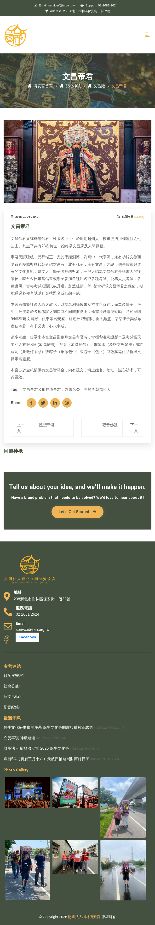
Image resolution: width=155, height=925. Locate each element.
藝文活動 (11, 697)
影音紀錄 (11, 707)
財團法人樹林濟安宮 (84, 917)
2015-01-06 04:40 (24, 216)
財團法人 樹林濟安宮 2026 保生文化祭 (36, 748)
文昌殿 (96, 86)
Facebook (27, 637)
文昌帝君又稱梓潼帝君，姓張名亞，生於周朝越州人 (67, 389)
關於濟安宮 (13, 676)
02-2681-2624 (99, 5)
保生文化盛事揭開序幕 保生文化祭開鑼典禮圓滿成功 (48, 727)
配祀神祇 (70, 86)
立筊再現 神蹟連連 (19, 738)
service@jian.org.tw (54, 5)
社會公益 (11, 686)
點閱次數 (130, 216)
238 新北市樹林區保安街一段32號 (77, 11)
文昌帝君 (20, 226)
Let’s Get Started (77, 512)
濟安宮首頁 (40, 86)
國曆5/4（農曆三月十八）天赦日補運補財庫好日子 (46, 759)
